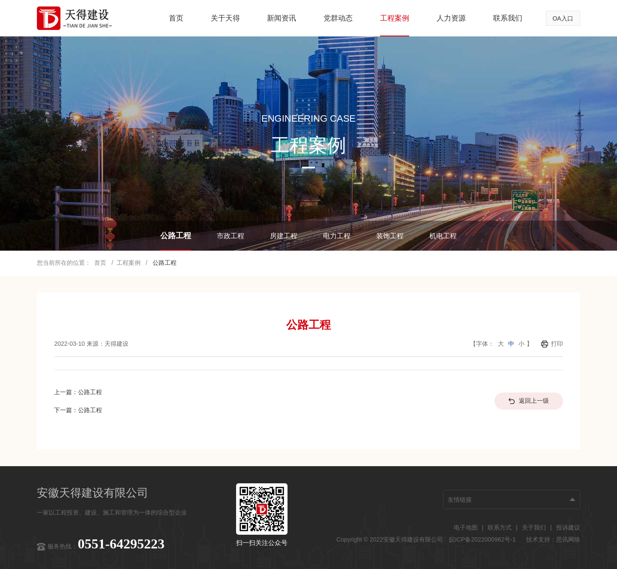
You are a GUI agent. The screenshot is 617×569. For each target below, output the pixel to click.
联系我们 (507, 18)
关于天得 (225, 18)
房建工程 (283, 236)
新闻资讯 (281, 18)
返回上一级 (529, 400)
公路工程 (175, 235)
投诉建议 (568, 527)
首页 (176, 18)
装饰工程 (390, 236)
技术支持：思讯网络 (553, 539)
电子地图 (466, 527)
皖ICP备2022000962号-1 (483, 539)
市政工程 (230, 236)
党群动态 (338, 18)
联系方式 (500, 527)
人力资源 (451, 18)
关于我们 (534, 527)
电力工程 (336, 236)
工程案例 (394, 18)
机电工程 (443, 236)
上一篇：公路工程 (78, 392)
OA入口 (562, 18)
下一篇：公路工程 (78, 410)
